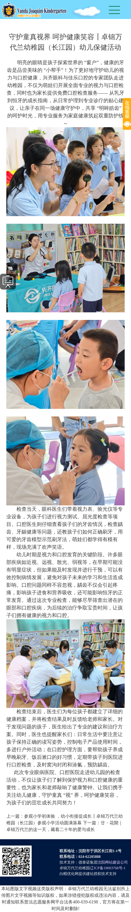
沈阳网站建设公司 (112, 862)
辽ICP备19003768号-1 (108, 868)
